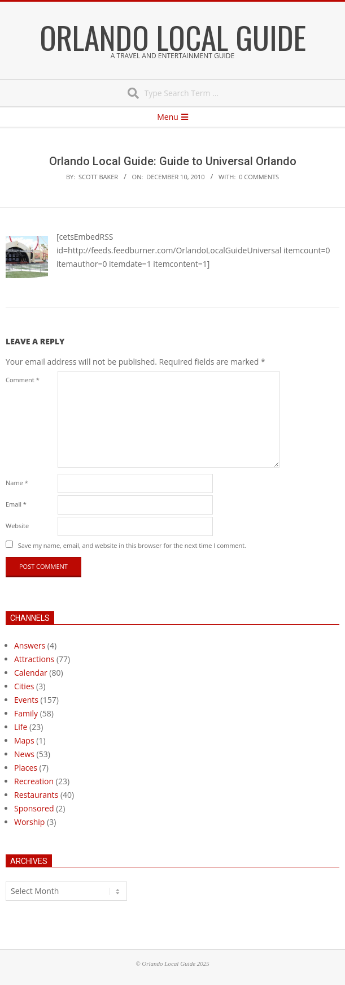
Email (16, 504)
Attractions (34, 659)
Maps (24, 740)
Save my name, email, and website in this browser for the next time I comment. (132, 545)
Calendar (30, 672)
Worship (29, 821)
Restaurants (36, 794)
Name (17, 482)
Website (17, 525)
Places (25, 767)
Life (20, 727)
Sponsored (34, 808)
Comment (23, 379)
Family (26, 713)
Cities (24, 686)
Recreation (34, 781)
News (24, 754)
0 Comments (259, 176)
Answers (29, 645)
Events (26, 699)
